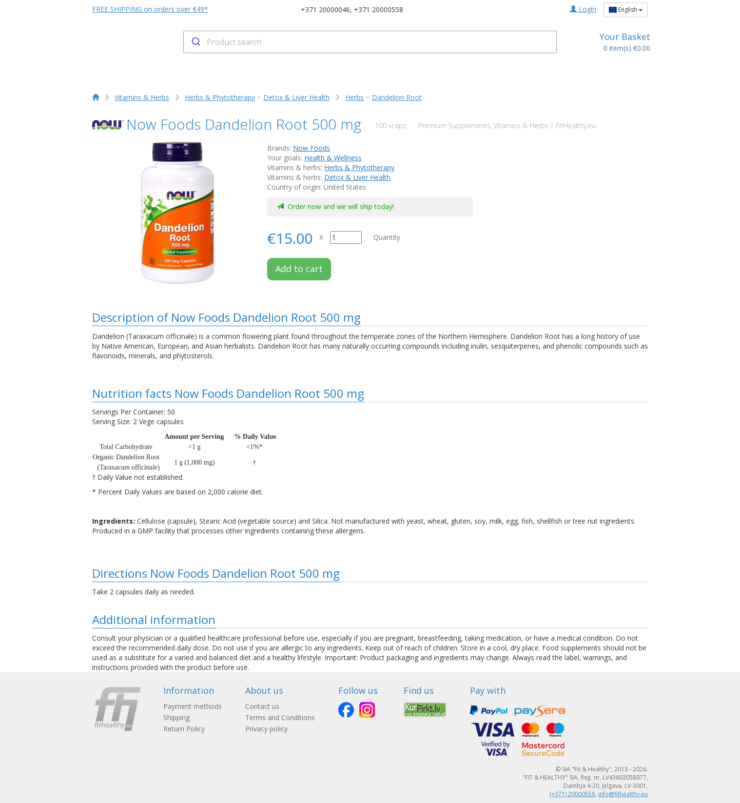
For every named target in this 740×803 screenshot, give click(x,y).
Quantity (386, 237)
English (626, 9)
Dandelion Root (397, 97)
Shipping (176, 717)
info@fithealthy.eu (623, 794)
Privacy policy (266, 728)
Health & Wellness (333, 157)
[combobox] (370, 42)
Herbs (354, 97)
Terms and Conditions (280, 717)
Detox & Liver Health (296, 97)
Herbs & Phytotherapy (220, 97)
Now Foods (311, 148)
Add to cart (299, 268)
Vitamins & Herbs (142, 97)
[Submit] (195, 42)
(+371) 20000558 (572, 794)
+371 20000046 (325, 9)
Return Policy (184, 728)
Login (583, 9)
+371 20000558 (378, 9)
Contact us (262, 706)
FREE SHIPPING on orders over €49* (150, 9)
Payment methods (192, 706)
